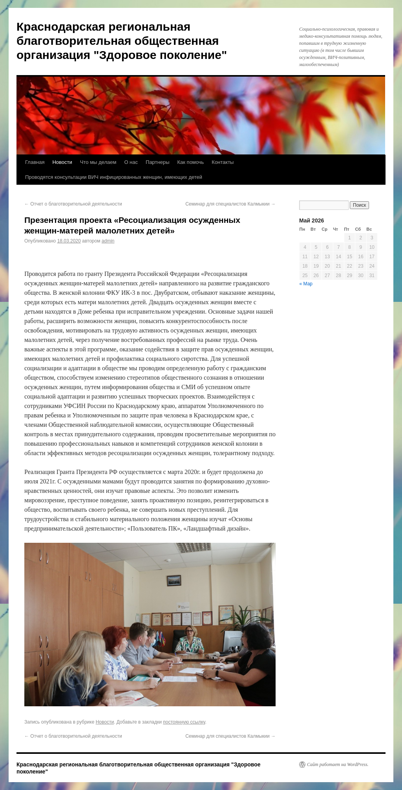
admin (108, 241)
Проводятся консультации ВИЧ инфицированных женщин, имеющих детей (113, 177)
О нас (131, 162)
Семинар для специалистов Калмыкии (230, 204)
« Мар (306, 284)
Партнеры (157, 162)
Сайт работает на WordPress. (338, 764)
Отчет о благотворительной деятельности (73, 204)
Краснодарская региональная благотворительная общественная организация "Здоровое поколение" (121, 40)
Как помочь (190, 162)
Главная (34, 162)
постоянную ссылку (184, 722)
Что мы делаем (98, 162)
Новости (62, 162)
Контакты (223, 162)
